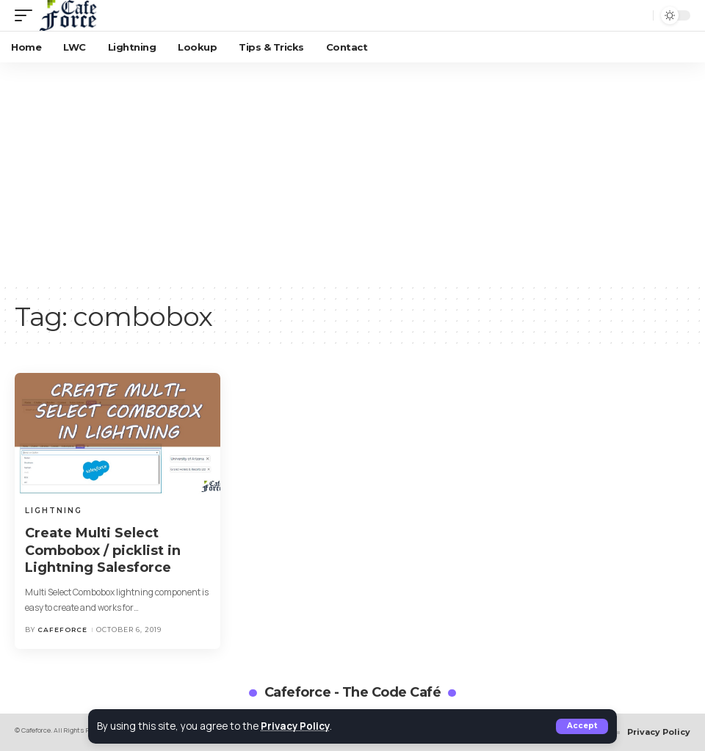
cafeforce (62, 629)
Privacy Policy (296, 726)
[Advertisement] (352, 172)
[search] (638, 15)
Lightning (53, 510)
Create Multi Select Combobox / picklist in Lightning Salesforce (103, 550)
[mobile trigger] (27, 15)
